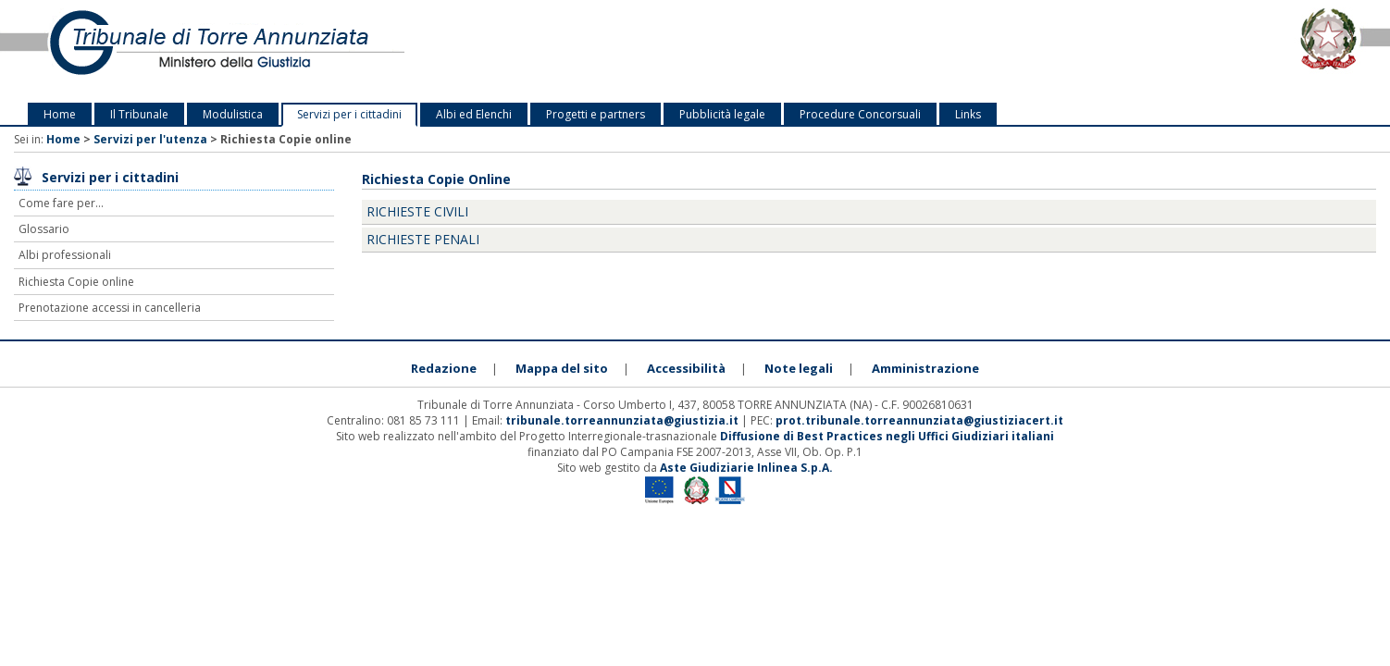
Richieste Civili (417, 211)
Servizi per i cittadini (349, 114)
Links (968, 114)
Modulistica (233, 114)
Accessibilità (686, 368)
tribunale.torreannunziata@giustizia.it (623, 420)
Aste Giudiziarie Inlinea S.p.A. (746, 467)
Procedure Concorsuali (860, 114)
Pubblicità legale (722, 114)
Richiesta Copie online (76, 282)
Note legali (798, 368)
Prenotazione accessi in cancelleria (110, 307)
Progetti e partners (595, 114)
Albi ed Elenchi (474, 114)
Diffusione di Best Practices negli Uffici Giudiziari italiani (887, 436)
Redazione (444, 368)
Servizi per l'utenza (150, 139)
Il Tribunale (139, 114)
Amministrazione (925, 368)
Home (59, 114)
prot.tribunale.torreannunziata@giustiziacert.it (919, 420)
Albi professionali (65, 255)
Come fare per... (61, 203)
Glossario (44, 229)
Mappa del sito (561, 368)
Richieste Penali (422, 239)
